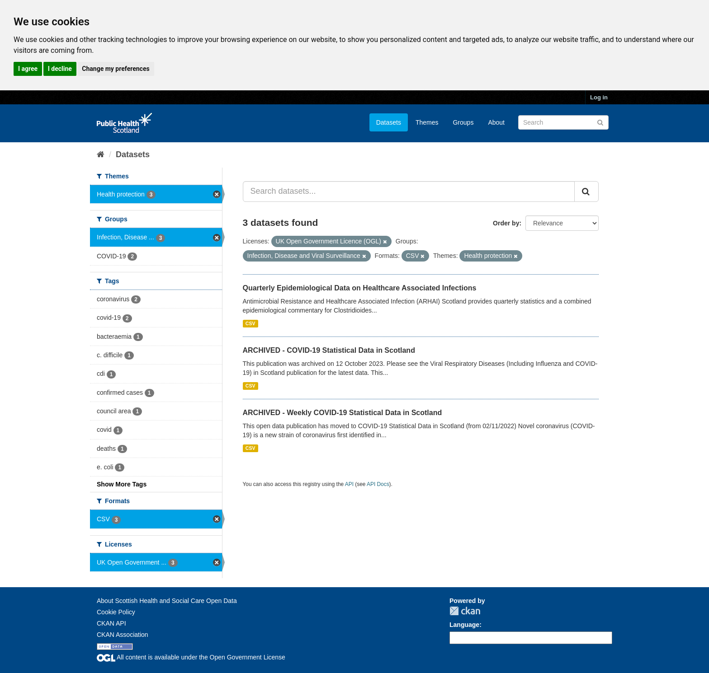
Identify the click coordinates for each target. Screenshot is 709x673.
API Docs (378, 484)
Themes (427, 122)
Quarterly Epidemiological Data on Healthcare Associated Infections (360, 288)
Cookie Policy (116, 612)
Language (464, 624)
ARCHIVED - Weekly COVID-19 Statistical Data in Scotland (342, 412)
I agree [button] (28, 68)
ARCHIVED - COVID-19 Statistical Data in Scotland (329, 350)
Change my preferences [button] (115, 68)
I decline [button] (60, 68)
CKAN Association (122, 634)
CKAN (464, 611)
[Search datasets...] (409, 191)
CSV (250, 323)
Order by (506, 223)
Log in (599, 97)
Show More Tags (122, 484)
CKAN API (111, 623)
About (496, 122)
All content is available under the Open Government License (191, 657)
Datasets (388, 122)
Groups (463, 122)
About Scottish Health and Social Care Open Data (167, 600)
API (349, 484)
